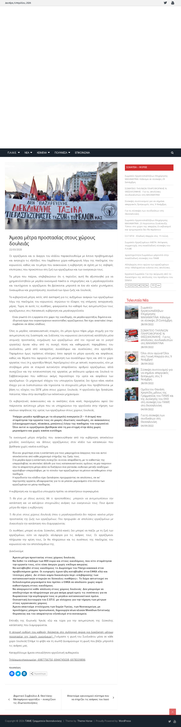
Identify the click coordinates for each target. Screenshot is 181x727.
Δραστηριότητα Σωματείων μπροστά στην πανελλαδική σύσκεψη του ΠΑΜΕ (147, 256)
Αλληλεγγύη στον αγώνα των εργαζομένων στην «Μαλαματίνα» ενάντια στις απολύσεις (147, 266)
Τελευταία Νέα (137, 300)
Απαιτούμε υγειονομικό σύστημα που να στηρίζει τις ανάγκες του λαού (88, 697)
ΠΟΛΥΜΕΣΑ (61, 152)
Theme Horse (84, 720)
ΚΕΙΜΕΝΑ (42, 152)
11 (153, 285)
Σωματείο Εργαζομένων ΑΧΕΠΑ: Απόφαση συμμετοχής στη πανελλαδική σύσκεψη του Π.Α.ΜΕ (147, 245)
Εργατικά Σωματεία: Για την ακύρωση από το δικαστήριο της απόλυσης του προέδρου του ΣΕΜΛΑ (149, 277)
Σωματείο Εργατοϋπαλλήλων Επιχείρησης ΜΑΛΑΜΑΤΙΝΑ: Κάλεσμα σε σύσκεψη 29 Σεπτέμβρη (146, 179)
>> (158, 285)
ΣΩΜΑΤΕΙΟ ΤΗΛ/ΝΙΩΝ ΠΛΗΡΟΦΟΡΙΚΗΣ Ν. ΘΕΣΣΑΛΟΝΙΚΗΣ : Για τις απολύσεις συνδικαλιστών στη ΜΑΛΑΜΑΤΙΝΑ (146, 191)
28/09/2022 (147, 324)
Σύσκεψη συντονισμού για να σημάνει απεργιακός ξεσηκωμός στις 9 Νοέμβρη (145, 203)
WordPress (125, 720)
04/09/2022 (147, 409)
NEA (27, 152)
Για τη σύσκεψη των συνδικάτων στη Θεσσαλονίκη (153, 418)
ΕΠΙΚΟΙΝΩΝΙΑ (82, 152)
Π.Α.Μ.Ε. (12, 152)
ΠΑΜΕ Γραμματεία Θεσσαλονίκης (43, 720)
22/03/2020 (15, 249)
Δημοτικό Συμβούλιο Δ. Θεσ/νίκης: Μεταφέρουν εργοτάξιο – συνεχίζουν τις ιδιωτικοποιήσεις (34, 699)
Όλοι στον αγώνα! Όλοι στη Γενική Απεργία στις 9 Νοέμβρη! (156, 356)
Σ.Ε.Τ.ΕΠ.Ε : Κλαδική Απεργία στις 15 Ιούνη (146, 235)
